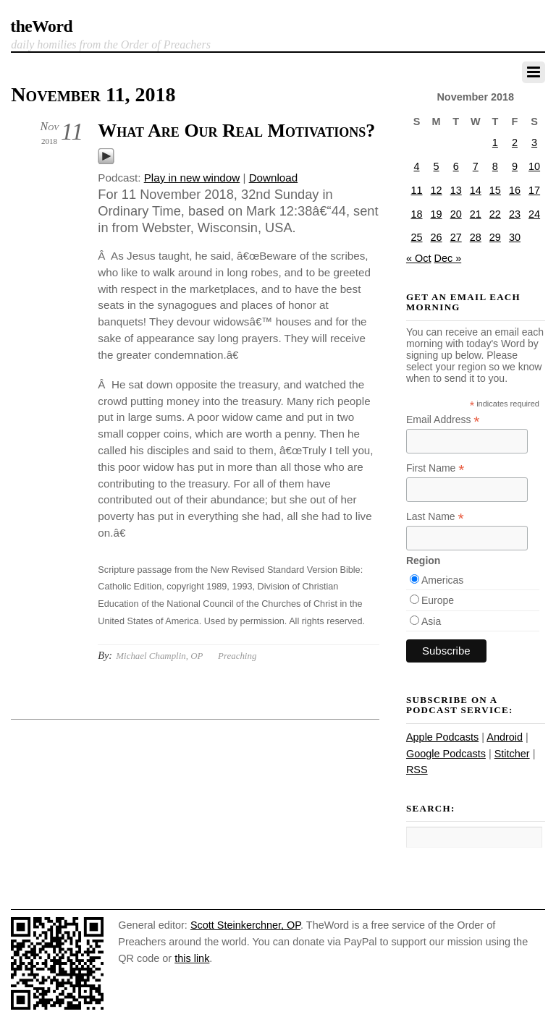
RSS (417, 769)
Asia (431, 621)
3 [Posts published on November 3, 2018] (534, 142)
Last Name (435, 517)
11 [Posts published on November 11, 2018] (416, 190)
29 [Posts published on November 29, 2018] (495, 237)
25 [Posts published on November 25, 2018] (416, 237)
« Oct (418, 258)
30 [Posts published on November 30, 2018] (515, 237)
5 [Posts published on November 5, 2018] (436, 166)
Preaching (237, 655)
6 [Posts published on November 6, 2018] (456, 166)
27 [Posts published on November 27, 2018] (456, 237)
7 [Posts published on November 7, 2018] (476, 166)
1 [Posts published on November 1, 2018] (495, 142)
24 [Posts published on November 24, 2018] (534, 214)
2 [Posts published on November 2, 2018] (515, 142)
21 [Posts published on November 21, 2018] (475, 214)
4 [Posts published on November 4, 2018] (416, 166)
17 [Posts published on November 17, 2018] (534, 190)
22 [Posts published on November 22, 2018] (495, 214)
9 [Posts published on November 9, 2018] (515, 166)
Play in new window (192, 177)
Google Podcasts (446, 753)
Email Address (443, 420)
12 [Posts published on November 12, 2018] (436, 190)
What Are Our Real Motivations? (236, 130)
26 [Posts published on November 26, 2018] (436, 237)
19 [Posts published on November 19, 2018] (436, 214)
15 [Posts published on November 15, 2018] (495, 190)
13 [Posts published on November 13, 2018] (456, 190)
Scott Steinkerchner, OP (245, 925)
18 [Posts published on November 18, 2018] (416, 214)
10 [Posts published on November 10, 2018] (534, 166)
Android (504, 737)
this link (191, 958)
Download (273, 177)
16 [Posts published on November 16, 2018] (515, 190)
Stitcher (512, 753)
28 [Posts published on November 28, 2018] (475, 237)
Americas (442, 580)
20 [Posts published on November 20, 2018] (456, 214)
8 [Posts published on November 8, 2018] (495, 166)
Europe (437, 600)
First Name (435, 468)
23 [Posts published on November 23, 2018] (515, 214)
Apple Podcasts (442, 737)
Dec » (447, 258)
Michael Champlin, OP (159, 655)
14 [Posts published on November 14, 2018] (475, 190)
